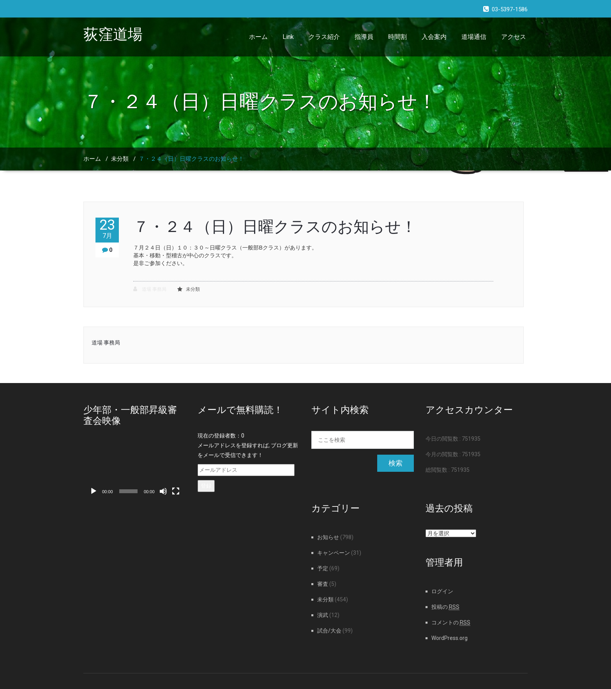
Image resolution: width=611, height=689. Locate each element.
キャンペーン (333, 553)
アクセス (513, 36)
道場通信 (473, 36)
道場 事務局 (149, 289)
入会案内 (434, 36)
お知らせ (328, 537)
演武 (322, 615)
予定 (322, 568)
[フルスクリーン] (176, 491)
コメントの (450, 622)
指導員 (364, 36)
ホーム (258, 36)
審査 (322, 584)
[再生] (93, 491)
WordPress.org (449, 638)
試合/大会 (329, 630)
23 (107, 229)
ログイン (442, 591)
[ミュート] (163, 491)
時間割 (397, 36)
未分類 (120, 158)
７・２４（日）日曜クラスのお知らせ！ (191, 158)
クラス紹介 (324, 36)
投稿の (445, 607)
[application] (134, 470)
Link (288, 36)
